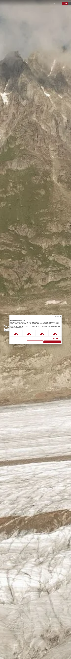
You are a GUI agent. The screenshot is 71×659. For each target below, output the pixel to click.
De (51, 3)
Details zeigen (55, 338)
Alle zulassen (52, 341)
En (54, 3)
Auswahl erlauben (35, 341)
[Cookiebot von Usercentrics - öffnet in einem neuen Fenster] (56, 316)
